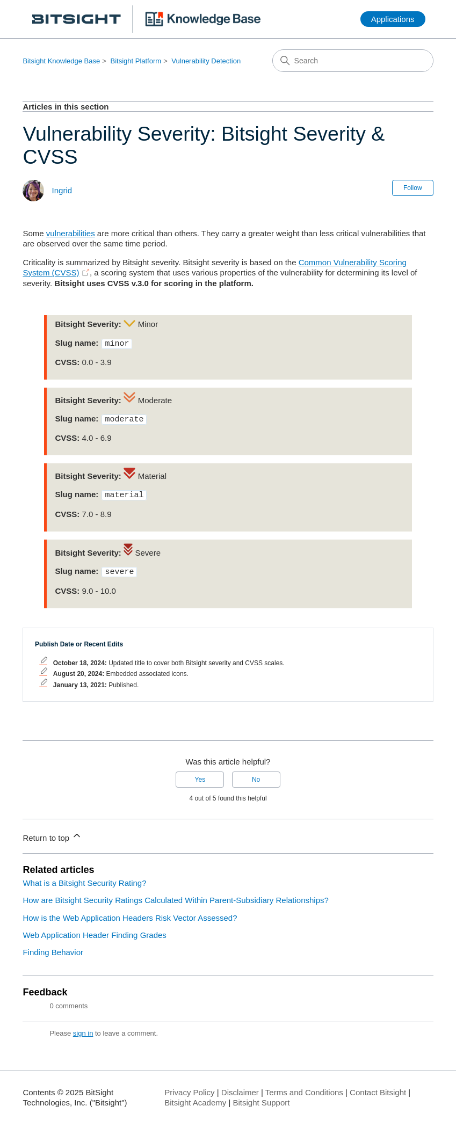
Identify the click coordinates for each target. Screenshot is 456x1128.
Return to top (52, 832)
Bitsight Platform (135, 61)
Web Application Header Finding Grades (94, 930)
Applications (393, 19)
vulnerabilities (70, 233)
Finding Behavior (53, 947)
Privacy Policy (189, 1088)
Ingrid (62, 190)
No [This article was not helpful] (256, 775)
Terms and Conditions (304, 1088)
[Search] (353, 60)
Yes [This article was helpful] (200, 775)
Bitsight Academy (195, 1098)
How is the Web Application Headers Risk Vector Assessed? (130, 913)
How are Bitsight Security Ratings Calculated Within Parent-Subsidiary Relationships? (175, 895)
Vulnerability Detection (206, 61)
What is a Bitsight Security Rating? (84, 878)
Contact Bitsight (378, 1088)
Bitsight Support (261, 1098)
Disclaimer (240, 1088)
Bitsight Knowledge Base (61, 61)
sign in (83, 1029)
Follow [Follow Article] (412, 188)
